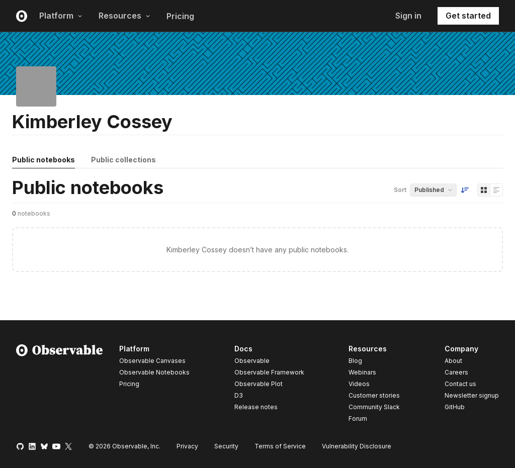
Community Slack (374, 407)
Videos (359, 384)
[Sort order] (464, 190)
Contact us (460, 384)
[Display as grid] (484, 190)
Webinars (362, 372)
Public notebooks (43, 159)
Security (226, 446)
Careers (456, 372)
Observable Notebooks (154, 372)
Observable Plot (258, 384)
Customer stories (374, 395)
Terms (280, 446)
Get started (468, 16)
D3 (238, 395)
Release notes (256, 407)
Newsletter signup (472, 395)
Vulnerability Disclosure (356, 446)
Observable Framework (269, 372)
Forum (358, 418)
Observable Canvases (152, 360)
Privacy (187, 446)
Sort (400, 190)
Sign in (408, 16)
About (453, 360)
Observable (252, 360)
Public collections (123, 159)
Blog (355, 360)
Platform (60, 16)
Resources (124, 16)
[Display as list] (496, 190)
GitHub (455, 407)
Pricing (180, 16)
